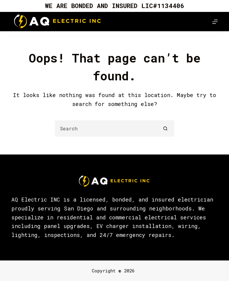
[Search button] (165, 128)
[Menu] (215, 21)
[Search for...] (106, 128)
